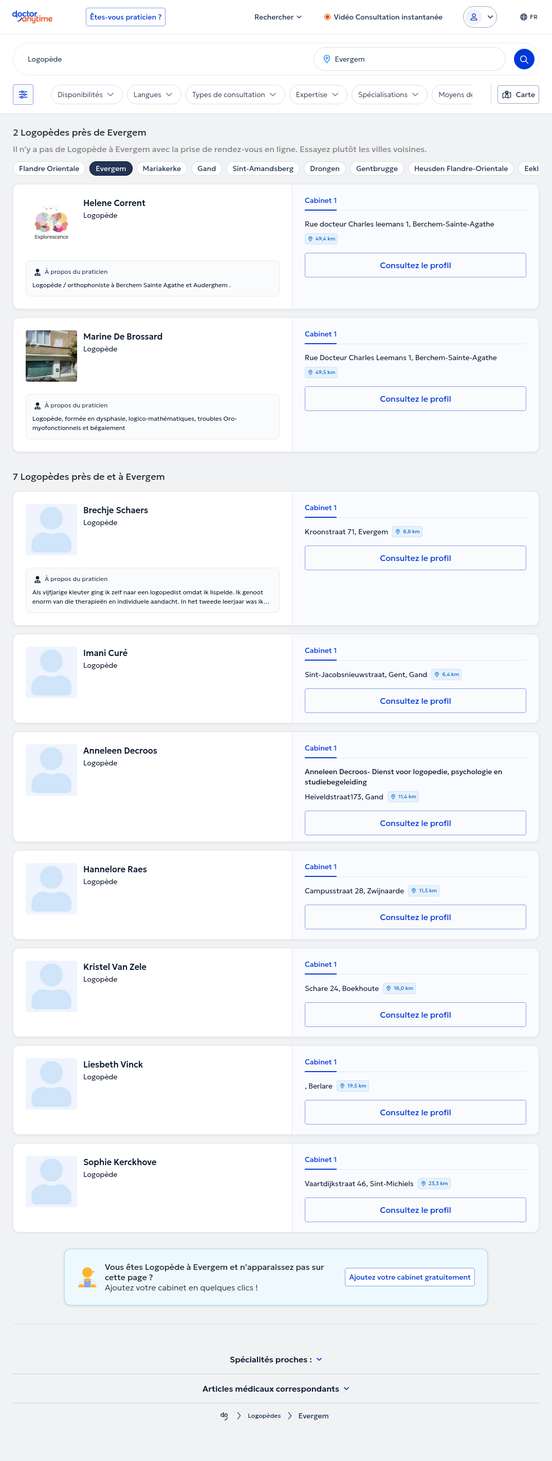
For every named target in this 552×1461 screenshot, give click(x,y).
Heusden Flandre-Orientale (461, 168)
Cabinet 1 (321, 200)
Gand (206, 168)
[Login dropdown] (480, 17)
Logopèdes (264, 1416)
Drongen (325, 168)
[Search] (524, 59)
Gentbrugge (377, 168)
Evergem (111, 168)
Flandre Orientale (49, 168)
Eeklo (533, 168)
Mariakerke (162, 168)
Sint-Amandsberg (262, 168)
